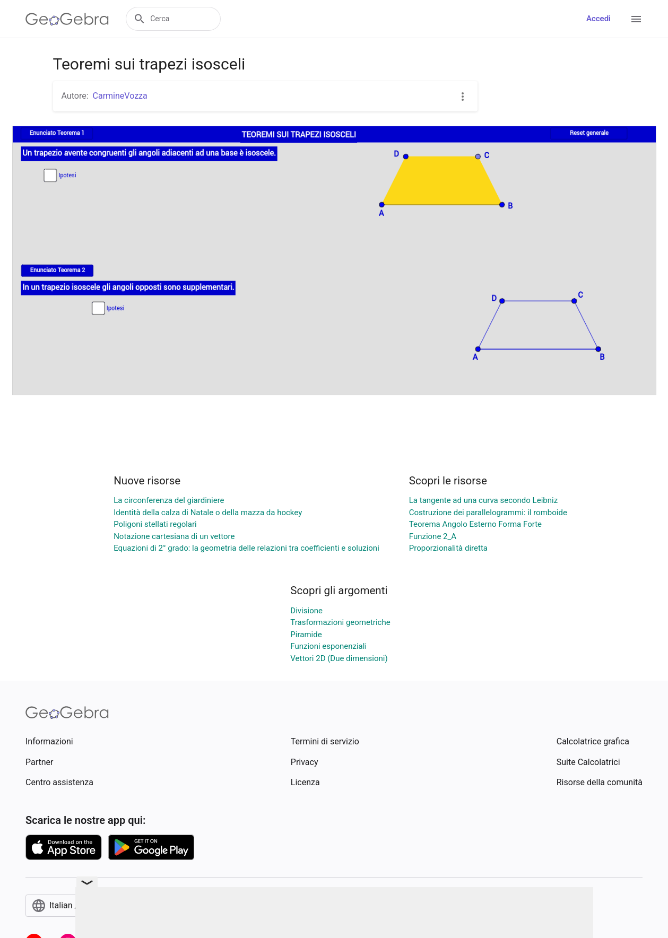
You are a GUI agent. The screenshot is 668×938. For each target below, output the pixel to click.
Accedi (598, 18)
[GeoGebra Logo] (67, 19)
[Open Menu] (636, 19)
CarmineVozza (120, 96)
